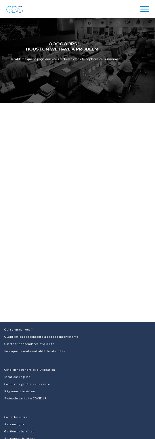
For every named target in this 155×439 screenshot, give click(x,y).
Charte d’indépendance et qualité (29, 343)
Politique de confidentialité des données (34, 351)
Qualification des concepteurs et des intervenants (41, 336)
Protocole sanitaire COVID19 (25, 398)
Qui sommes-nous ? (18, 329)
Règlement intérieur (19, 391)
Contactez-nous (15, 417)
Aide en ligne (14, 424)
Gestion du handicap (19, 431)
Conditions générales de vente (27, 384)
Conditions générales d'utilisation (29, 369)
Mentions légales (17, 376)
